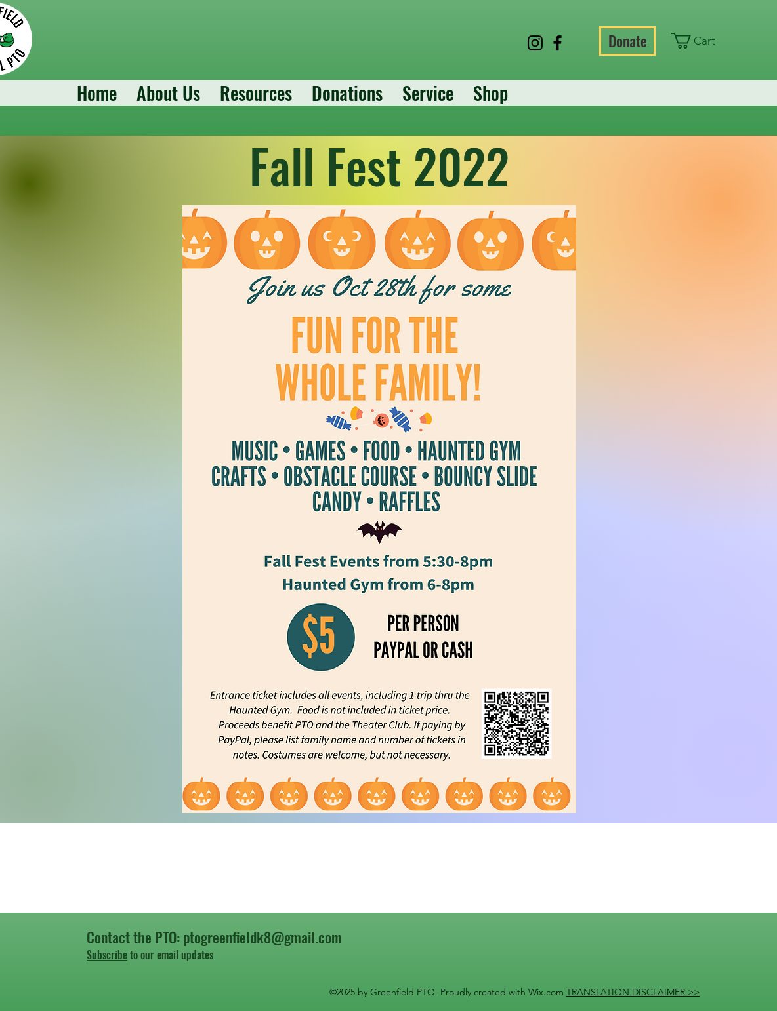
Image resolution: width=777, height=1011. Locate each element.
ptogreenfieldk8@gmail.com (262, 936)
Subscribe (107, 954)
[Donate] (627, 41)
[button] (701, 41)
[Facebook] (557, 43)
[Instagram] (535, 43)
